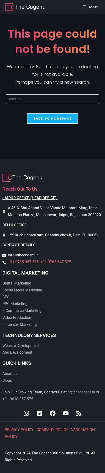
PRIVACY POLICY (20, 429)
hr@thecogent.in (81, 392)
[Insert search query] (52, 99)
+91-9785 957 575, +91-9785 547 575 (39, 262)
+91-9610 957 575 (17, 399)
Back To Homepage (53, 118)
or (97, 392)
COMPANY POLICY (53, 429)
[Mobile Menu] (91, 7)
